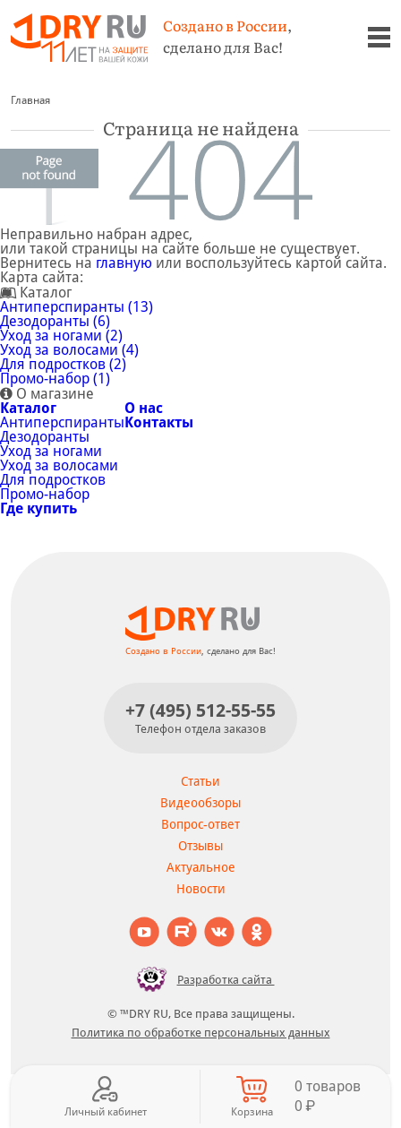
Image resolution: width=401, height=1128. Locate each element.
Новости (201, 889)
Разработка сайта (201, 979)
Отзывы (200, 846)
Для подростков (53, 479)
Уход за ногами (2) (61, 335)
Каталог (28, 408)
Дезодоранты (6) (55, 321)
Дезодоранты (45, 436)
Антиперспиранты (62, 422)
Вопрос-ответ (200, 824)
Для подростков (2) (63, 364)
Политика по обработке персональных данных (201, 1032)
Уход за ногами (51, 451)
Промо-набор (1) (55, 378)
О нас (143, 408)
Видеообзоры (200, 803)
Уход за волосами (59, 465)
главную (124, 262)
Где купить (38, 508)
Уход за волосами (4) (69, 349)
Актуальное (200, 867)
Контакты (158, 422)
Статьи (200, 781)
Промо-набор (45, 494)
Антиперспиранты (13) (76, 306)
